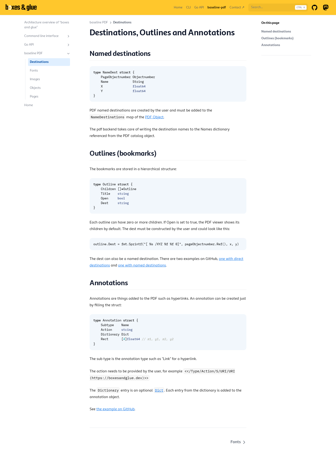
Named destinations (276, 31)
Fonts (34, 70)
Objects (35, 88)
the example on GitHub (115, 409)
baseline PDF (47, 53)
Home (28, 105)
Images (35, 79)
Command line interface (47, 36)
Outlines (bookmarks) (277, 38)
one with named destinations (142, 265)
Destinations (39, 62)
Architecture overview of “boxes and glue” (46, 25)
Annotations (270, 45)
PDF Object (154, 117)
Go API (47, 45)
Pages (34, 96)
